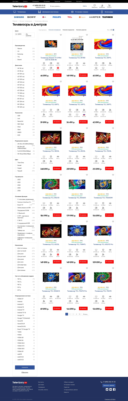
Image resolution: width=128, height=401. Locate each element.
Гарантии (66, 387)
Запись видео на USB (24, 207)
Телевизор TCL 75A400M (103, 198)
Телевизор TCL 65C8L (51, 244)
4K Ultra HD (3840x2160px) (25, 144)
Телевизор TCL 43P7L (77, 104)
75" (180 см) (20, 93)
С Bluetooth (21, 213)
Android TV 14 (21, 312)
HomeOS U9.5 (21, 326)
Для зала (20, 262)
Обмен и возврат (69, 382)
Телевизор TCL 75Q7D (103, 291)
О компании (68, 1)
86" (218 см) (20, 104)
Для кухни (20, 267)
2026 (18, 190)
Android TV (20, 310)
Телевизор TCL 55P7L (103, 58)
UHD (18, 135)
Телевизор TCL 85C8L (77, 151)
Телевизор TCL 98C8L (51, 151)
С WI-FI (19, 220)
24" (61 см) (20, 68)
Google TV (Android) (23, 318)
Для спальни (21, 270)
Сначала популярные (55, 30)
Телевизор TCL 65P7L (51, 104)
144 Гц (19, 282)
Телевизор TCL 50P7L (103, 104)
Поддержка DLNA (23, 210)
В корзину (57, 75)
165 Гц (19, 284)
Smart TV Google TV (23, 329)
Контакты (79, 1)
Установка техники (79, 12)
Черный (19, 171)
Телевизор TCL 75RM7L (77, 244)
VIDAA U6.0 (20, 343)
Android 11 (20, 304)
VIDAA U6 (20, 340)
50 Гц (19, 287)
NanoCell (20, 121)
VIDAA (19, 335)
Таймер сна (21, 230)
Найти (85, 6)
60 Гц (19, 290)
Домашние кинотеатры (48, 12)
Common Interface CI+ (24, 202)
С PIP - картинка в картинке (23, 216)
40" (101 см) (20, 74)
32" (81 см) (20, 71)
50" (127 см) (20, 85)
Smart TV (20, 205)
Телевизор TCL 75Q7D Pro (77, 291)
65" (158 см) (20, 90)
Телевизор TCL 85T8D (77, 58)
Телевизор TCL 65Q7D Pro (103, 244)
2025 (18, 188)
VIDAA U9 (20, 351)
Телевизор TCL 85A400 (77, 198)
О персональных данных (71, 389)
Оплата (25, 1)
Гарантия (57, 1)
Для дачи (20, 253)
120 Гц (19, 279)
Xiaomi (19, 59)
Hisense (19, 48)
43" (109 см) (20, 79)
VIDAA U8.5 (20, 348)
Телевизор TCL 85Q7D (51, 198)
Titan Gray (20, 162)
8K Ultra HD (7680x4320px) (21, 147)
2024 (18, 185)
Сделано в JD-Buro (110, 399)
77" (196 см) (20, 96)
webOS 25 (20, 359)
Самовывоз (35, 1)
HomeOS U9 (21, 323)
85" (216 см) (20, 101)
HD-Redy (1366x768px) (24, 154)
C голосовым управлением (25, 199)
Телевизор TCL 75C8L (103, 151)
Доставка (15, 1)
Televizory (20, 6)
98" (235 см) (20, 107)
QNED (19, 132)
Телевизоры (19, 12)
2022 (18, 179)
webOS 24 (20, 357)
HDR (18, 116)
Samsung (20, 54)
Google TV (20, 315)
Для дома (20, 259)
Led (18, 118)
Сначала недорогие (68, 30)
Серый (19, 168)
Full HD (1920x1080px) (24, 151)
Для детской (21, 256)
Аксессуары (107, 12)
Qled (18, 129)
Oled (18, 127)
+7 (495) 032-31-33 (39, 5)
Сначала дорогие (81, 30)
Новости (66, 392)
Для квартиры (21, 265)
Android (19, 301)
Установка (47, 1)
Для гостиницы (22, 248)
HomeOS (20, 321)
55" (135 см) (20, 87)
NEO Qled (20, 124)
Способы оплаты (43, 389)
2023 (18, 182)
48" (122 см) (20, 82)
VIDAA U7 (20, 299)
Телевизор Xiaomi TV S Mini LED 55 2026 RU (51, 59)
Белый (19, 165)
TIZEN (19, 332)
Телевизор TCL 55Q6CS (51, 291)
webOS (19, 354)
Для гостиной (21, 251)
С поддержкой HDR (23, 223)
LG (18, 51)
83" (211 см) (20, 98)
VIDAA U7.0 (20, 346)
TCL (18, 57)
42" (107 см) (20, 76)
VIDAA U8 (20, 337)
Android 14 (20, 307)
